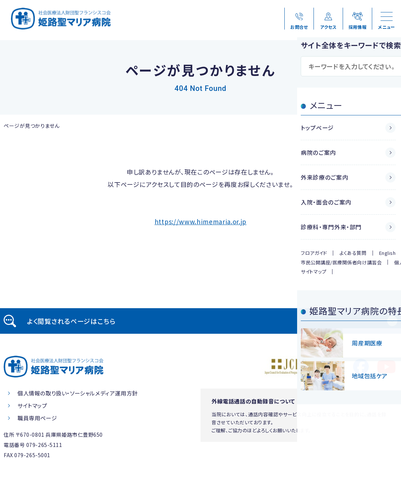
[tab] (200, 321)
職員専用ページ (37, 418)
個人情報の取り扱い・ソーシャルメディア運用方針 (77, 393)
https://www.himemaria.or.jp (200, 221)
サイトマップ (32, 405)
